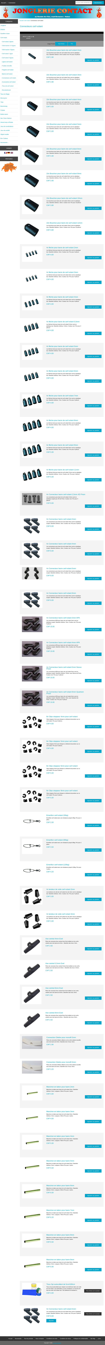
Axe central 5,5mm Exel (54, 963)
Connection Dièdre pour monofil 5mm (61, 1037)
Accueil (3, 3)
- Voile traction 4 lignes (7, 49)
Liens (99, 1338)
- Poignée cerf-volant (7, 70)
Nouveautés (18, 1338)
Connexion (12, 3)
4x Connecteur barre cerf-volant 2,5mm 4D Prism (65, 494)
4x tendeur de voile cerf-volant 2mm (60, 889)
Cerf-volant (27, 20)
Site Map (92, 1338)
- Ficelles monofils (6, 66)
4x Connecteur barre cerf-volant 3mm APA (63, 618)
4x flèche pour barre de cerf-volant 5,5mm (62, 322)
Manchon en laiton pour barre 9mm (60, 1260)
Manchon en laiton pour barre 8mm (60, 1235)
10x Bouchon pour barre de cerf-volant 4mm (63, 99)
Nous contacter (40, 1338)
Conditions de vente (51, 1338)
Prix (72, 43)
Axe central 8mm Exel (54, 1013)
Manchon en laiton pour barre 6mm (60, 1185)
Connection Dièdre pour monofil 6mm (61, 1062)
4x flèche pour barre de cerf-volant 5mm (62, 346)
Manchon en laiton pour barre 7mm (60, 1210)
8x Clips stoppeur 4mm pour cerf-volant (62, 716)
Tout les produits (28, 1338)
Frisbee (3, 110)
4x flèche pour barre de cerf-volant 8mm (62, 420)
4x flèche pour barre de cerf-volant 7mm (62, 396)
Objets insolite (5, 134)
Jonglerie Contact (57, 1342)
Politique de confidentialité (81, 1338)
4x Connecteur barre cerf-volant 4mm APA (63, 642)
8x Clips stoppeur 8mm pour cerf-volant (62, 791)
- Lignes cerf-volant (6, 62)
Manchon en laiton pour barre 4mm (60, 1136)
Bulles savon (4, 114)
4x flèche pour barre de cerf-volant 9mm (62, 445)
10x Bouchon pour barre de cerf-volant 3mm (63, 75)
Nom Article (61, 43)
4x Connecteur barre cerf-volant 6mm (61, 593)
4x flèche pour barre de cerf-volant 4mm (62, 297)
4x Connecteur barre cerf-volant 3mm (61, 519)
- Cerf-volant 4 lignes (7, 58)
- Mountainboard (6, 90)
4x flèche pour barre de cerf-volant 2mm (62, 248)
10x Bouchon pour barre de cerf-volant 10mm (64, 198)
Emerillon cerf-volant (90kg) (57, 840)
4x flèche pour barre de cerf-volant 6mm (62, 371)
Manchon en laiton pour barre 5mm (60, 1161)
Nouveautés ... (5, 142)
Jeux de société (5, 130)
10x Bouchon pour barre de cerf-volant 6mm (63, 149)
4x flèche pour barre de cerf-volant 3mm (62, 272)
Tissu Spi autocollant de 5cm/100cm (60, 1284)
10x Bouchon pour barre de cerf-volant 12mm (64, 223)
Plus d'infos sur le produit (92, 1290)
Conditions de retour (65, 1338)
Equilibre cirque (5, 33)
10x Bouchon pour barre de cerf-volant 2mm (63, 50)
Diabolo (3, 29)
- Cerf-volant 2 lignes (7, 41)
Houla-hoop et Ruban (7, 122)
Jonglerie (3, 25)
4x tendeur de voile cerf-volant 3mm (60, 914)
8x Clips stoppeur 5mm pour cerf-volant (62, 741)
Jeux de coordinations (7, 126)
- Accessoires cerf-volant (8, 82)
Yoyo (2, 102)
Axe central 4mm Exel (54, 939)
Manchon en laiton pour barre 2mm (60, 1087)
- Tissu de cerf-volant (7, 86)
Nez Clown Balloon (6, 118)
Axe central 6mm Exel (54, 988)
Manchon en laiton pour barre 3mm (60, 1111)
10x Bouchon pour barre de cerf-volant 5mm (63, 124)
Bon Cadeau (4, 138)
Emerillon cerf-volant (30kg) (57, 815)
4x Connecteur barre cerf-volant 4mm (61, 544)
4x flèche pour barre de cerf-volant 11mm (62, 470)
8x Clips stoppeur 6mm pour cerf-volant (62, 766)
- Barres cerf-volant (6, 74)
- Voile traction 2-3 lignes (8, 45)
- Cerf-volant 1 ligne (7, 53)
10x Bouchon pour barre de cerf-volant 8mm (63, 173)
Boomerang (4, 106)
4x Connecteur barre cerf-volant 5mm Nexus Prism (63, 668)
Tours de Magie (5, 94)
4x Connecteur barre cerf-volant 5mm (61, 568)
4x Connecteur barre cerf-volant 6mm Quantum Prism (65, 693)
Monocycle (4, 98)
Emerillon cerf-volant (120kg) (57, 865)
